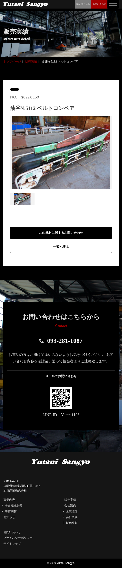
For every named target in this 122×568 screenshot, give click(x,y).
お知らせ (9, 517)
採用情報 (72, 523)
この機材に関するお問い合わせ (61, 232)
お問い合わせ (12, 532)
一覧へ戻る (61, 247)
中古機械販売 (13, 505)
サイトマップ (12, 543)
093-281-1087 (61, 340)
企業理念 (72, 511)
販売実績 (70, 499)
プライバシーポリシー (18, 537)
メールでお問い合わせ (61, 376)
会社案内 (70, 505)
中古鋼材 (11, 511)
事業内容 (9, 499)
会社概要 (72, 517)
